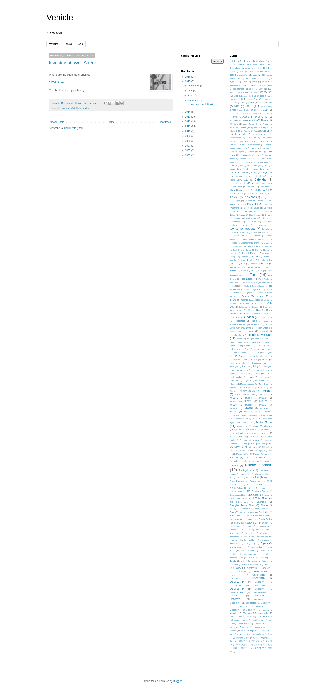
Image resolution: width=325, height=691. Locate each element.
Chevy (242, 215)
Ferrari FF (255, 267)
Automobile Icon (260, 134)
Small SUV (235, 515)
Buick (236, 176)
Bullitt (260, 176)
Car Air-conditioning (263, 183)
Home (111, 122)
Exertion (244, 257)
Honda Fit (255, 324)
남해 (255, 637)
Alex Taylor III (250, 124)
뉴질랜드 (265, 637)
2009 (188, 136)
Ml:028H (234, 405)
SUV (258, 526)
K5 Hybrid (267, 353)
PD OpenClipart (258, 443)
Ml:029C (249, 405)
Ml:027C (234, 401)
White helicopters (249, 630)
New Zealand (250, 433)
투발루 (269, 645)
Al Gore (234, 124)
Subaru (265, 523)
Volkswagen (263, 616)
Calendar (261, 179)
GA (251, 293)
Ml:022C (264, 394)
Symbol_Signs (236, 530)
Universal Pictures (260, 561)
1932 (270, 61)
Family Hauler (247, 260)
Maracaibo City (262, 380)
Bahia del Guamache (250, 145)
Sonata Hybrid (236, 519)
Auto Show (266, 131)
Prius (265, 457)
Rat (231, 477)
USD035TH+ (235, 596)
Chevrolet (252, 204)
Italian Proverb (236, 349)
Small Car (263, 512)
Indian (241, 342)
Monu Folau (246, 422)
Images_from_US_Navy (257, 339)
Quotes (233, 474)
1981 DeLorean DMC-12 (245, 96)
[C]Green (246, 61)
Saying (254, 494)
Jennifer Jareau (240, 353)
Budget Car (266, 172)
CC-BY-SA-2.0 (261, 190)
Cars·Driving (244, 190)
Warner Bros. (261, 624)
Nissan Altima (237, 436)
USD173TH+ (241, 606)
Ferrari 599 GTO (238, 267)
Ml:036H (234, 411)
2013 (188, 116)
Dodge (257, 236)
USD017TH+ (235, 575)
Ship (232, 512)
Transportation (249, 554)
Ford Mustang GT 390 (252, 289)
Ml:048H (248, 415)
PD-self (265, 447)
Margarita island (247, 384)
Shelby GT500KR (261, 509)
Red (257, 477)
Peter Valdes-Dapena (239, 450)
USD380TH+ (235, 610)
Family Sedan (265, 260)
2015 (188, 81)
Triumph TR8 (236, 557)
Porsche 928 (251, 457)
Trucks (251, 557)
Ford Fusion (251, 282)
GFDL (266, 300)
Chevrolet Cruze (251, 208)
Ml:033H (264, 408)
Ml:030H (234, 408)
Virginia (249, 617)
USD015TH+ (240, 571)
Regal (266, 477)
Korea (265, 359)
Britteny (254, 172)
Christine (268, 215)
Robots (68, 43)
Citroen (237, 218)
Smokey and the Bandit (257, 516)
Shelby (264, 505)
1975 (251, 89)
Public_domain (246, 470)
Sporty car (250, 522)
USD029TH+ (260, 589)
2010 (188, 131)
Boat (266, 162)
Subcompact (235, 526)
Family (233, 260)
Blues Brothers (252, 162)
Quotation (264, 470)
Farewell (253, 264)
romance (264, 488)
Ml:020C (238, 394)
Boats (233, 165)
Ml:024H (263, 397)
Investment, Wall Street (72, 62)
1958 (242, 71)
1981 (269, 92)
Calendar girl (236, 183)
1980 (260, 92)
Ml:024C (249, 398)
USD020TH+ (235, 578)
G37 (244, 293)
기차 (270, 634)
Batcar (254, 148)
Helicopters (239, 321)
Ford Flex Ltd (236, 282)
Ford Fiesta (263, 279)
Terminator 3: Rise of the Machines (247, 537)
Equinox (265, 253)
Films (243, 270)
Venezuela (263, 613)
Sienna (242, 512)
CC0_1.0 (265, 197)
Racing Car (245, 474)
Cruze (254, 232)
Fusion (236, 293)
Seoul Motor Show (258, 498)
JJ (252, 353)
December (194, 85)
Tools (80, 43)
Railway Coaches (261, 474)
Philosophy (258, 450)
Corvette (265, 229)
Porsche (234, 457)
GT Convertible (253, 314)
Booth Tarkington (238, 172)
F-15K (255, 256)
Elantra (266, 250)
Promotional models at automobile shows (249, 461)
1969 (252, 85)
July (190, 90)
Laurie (257, 373)
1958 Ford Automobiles (258, 71)
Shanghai (261, 502)
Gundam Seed (266, 317)
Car (248, 183)
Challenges (235, 201)
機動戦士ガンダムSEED (252, 648)
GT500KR (234, 317)
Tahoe (258, 530)
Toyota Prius (256, 547)
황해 (235, 648)
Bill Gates (244, 155)
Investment (63, 108)
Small (251, 512)
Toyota (264, 543)
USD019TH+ (258, 575)
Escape (233, 257)
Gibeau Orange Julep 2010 (243, 303)
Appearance (256, 127)
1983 (240, 99)
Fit (252, 270)
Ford (253, 275)
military (261, 387)
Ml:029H (263, 405)
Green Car (254, 310)
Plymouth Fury (243, 454)
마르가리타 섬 (255, 641)
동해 (232, 641)
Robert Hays (255, 481)
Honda (265, 321)
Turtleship (264, 557)
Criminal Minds (238, 232)
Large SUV (244, 373)
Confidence (262, 225)
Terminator (264, 533)
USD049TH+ (251, 603)
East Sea (234, 246)
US (259, 564)
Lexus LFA (264, 377)
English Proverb (250, 253)
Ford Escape (247, 279)
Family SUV (239, 263)
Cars (232, 190)
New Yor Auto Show (259, 429)
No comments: (91, 103)
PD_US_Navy (251, 447)
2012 (188, 121)
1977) (252, 92)
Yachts (86, 108)
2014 (188, 111)
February (193, 100)
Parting (244, 443)
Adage (245, 116)
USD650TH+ (251, 610)
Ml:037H (246, 412)
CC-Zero (249, 197)
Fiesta (233, 270)
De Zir (265, 232)
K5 (258, 353)
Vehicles (53, 43)
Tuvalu (233, 561)
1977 (260, 89)
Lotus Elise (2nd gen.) (240, 380)
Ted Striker (249, 533)
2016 (188, 76)
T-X (248, 530)
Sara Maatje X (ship (239, 495)
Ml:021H (251, 394)
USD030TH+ (236, 592)
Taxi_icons (234, 533)
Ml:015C (243, 391)
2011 (188, 126)
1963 (254, 75)
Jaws (270, 349)
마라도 (242, 641)
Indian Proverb (253, 342)
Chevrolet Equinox (252, 211)
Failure (266, 257)
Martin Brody (263, 384)
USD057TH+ (266, 603)
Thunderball (235, 543)
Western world (261, 627)
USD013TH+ (251, 568)
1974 (261, 85)
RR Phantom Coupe (257, 491)
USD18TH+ (261, 606)
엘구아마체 (256, 645)
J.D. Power (259, 349)
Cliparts (265, 218)
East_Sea (268, 246)
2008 (188, 140)
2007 (188, 145)
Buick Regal (248, 176)
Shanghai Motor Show (242, 505)
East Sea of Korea (251, 246)
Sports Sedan (265, 519)
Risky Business (237, 481)
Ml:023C (234, 397)
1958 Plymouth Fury (239, 75)
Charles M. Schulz (254, 201)
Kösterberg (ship (238, 363)
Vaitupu (265, 610)
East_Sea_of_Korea (242, 250)
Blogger (177, 681)
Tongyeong (250, 543)
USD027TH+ (259, 585)
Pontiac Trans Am (261, 454)
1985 (249, 99)
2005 (188, 150)
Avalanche (251, 138)
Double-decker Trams (253, 239)
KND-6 (254, 360)
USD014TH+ (266, 568)
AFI (267, 116)
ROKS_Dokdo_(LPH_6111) (242, 488)
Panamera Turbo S (250, 440)
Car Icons (237, 186)
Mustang (268, 426)
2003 (188, 155)
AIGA (232, 120)
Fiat (267, 267)
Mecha (233, 387)
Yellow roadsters (256, 634)
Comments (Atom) (74, 128)
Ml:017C (255, 391)
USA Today (235, 568)
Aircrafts (252, 120)
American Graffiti (238, 127)
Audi (256, 131)
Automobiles (235, 138)
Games (260, 293)
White (233, 630)
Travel (265, 554)
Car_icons (250, 186)
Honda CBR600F (238, 324)
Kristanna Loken (260, 363)
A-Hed (260, 113)
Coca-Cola (251, 222)
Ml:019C (267, 390)
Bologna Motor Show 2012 (257, 169)
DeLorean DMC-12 (239, 236)
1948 (256, 68)
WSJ (232, 634)
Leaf (267, 373)
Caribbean (264, 186)
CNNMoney (235, 222)
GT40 (266, 314)
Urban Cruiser (248, 564)
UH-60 (244, 561)
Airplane (265, 120)
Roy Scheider (236, 491)
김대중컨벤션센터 (241, 637)
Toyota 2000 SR (237, 547)
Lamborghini (249, 366)
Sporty (237, 523)
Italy (248, 349)
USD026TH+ (235, 585)
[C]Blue (233, 61)
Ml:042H (236, 415)
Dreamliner (246, 243)
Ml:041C (268, 412)
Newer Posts (57, 122)
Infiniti (266, 342)
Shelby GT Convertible (240, 509)
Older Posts (164, 122)
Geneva (245, 296)
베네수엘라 (241, 645)
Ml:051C (259, 415)
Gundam (248, 317)
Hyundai (264, 331)
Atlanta (247, 131)
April (191, 95)
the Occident (250, 540)
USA (267, 564)
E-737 (266, 243)
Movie (256, 426)
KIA (235, 356)
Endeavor (234, 253)
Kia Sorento (249, 356)
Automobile (240, 134)
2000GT (268, 99)
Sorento (250, 519)
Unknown (234, 564)
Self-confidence (237, 498)
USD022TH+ (237, 581)
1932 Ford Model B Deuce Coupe (248, 64)
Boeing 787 (245, 165)
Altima (265, 124)
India (232, 342)
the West (264, 540)
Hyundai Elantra (237, 335)
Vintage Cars (236, 617)
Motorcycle (242, 426)
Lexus (251, 377)
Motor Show (264, 422)
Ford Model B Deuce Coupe (251, 286)
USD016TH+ (260, 571)
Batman (265, 148)
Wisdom (265, 630)
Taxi (267, 530)
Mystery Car (239, 429)
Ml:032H (248, 408)
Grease (255, 307)
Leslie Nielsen (236, 377)
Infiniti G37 (235, 345)
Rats (239, 477)
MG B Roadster (247, 387)
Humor (250, 331)
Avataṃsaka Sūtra (247, 141)
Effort (257, 250)
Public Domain (258, 465)
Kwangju (234, 366)
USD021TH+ (258, 578)
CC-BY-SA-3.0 (236, 194)
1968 (254, 82)
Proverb (234, 465)
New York (234, 433)
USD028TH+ (237, 588)
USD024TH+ (260, 582)
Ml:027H (248, 401)
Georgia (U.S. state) (250, 300)
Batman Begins (237, 151)
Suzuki (266, 526)
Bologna (257, 165)
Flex (260, 270)
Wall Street (57, 82)
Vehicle (59, 17)
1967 (245, 82)
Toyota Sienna (247, 550)
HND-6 (254, 321)
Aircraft (241, 120)
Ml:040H (257, 412)
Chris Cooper (255, 215)
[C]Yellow (260, 61)
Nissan (264, 433)
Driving (257, 243)
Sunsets (248, 526)
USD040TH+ (260, 599)
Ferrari (264, 263)
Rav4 (248, 477)
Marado (233, 384)
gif (262, 303)
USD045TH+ (235, 603)
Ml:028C (263, 401)
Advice (257, 116)
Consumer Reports (243, 228)
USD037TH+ (236, 599)
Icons (239, 339)
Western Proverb (239, 627)
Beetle (251, 151)
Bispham (256, 155)
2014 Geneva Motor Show (242, 113)
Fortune (269, 289)
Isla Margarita (263, 345)
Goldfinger (243, 307)
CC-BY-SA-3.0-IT (255, 194)
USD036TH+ (259, 596)
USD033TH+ (260, 592)
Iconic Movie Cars (260, 334)
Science (265, 495)
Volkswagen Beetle (239, 620)
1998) (258, 99)
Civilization (251, 218)
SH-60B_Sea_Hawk (239, 502)
